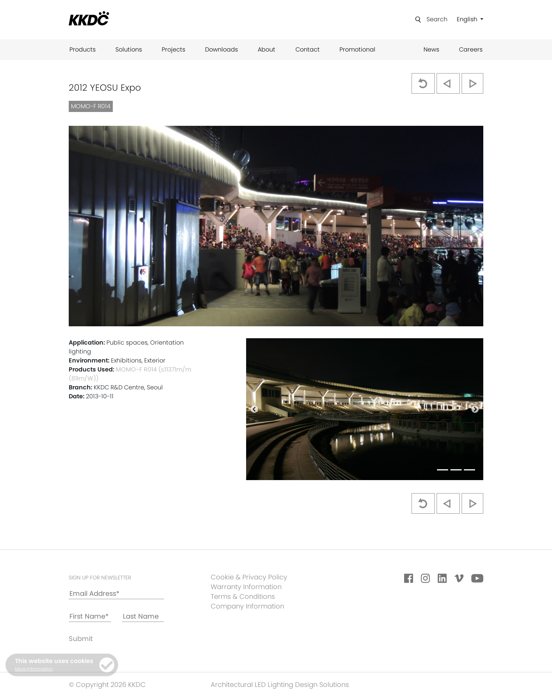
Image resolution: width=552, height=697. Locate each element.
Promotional (357, 49)
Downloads (221, 49)
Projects (173, 49)
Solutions (128, 49)
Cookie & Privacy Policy (249, 577)
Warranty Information (246, 586)
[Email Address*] (116, 593)
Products (82, 49)
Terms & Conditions (243, 596)
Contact (307, 49)
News (431, 49)
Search (437, 19)
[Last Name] (143, 616)
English (468, 19)
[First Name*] (90, 616)
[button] (254, 409)
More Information (34, 669)
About (266, 49)
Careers (471, 49)
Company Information (247, 606)
